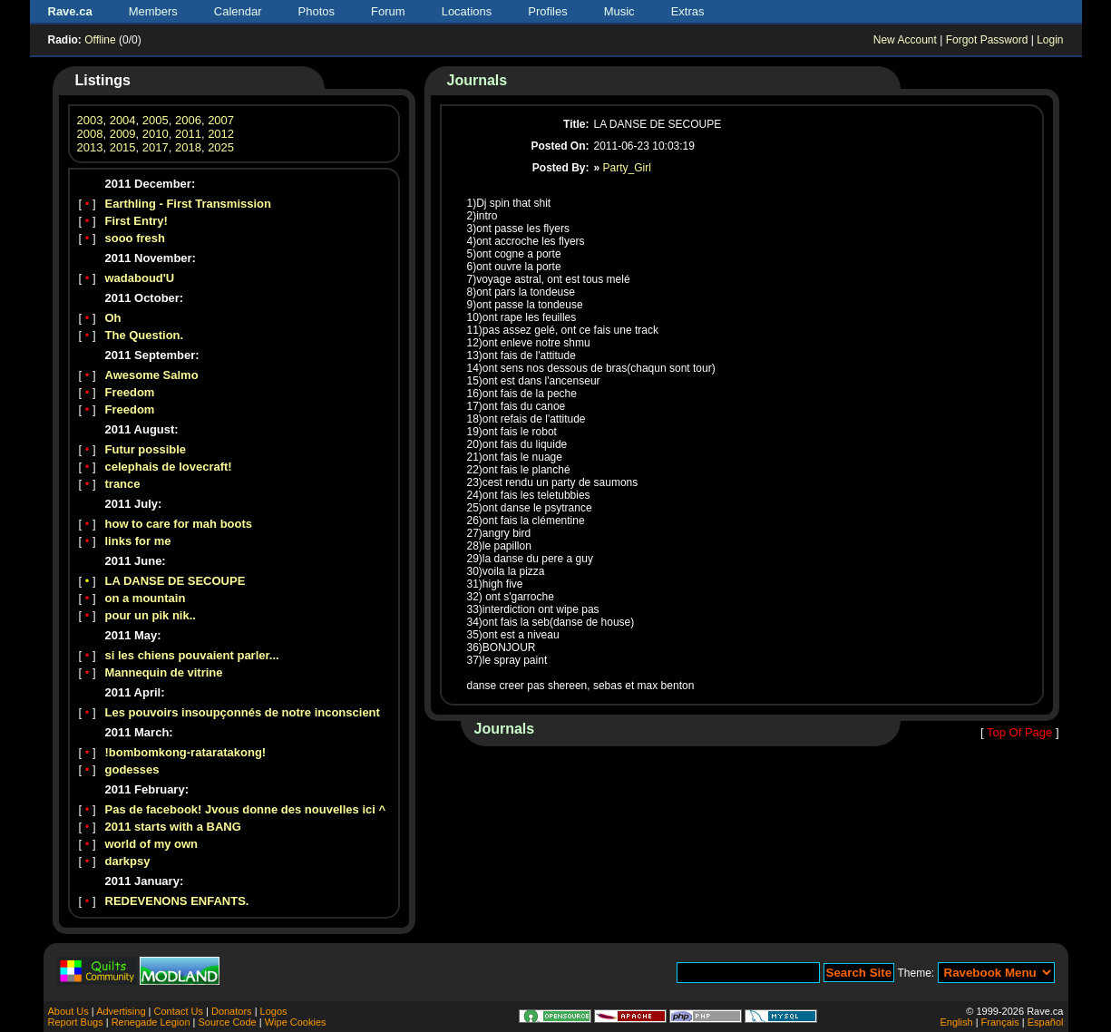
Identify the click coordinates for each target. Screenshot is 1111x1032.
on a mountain (145, 598)
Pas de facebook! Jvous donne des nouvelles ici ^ (245, 809)
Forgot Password (987, 40)
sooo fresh (135, 238)
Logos (273, 1011)
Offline (99, 40)
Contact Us (178, 1011)
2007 (221, 120)
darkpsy (128, 861)
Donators (231, 1011)
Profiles (547, 11)
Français (1000, 1022)
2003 (90, 120)
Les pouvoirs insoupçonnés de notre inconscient (242, 712)
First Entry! (136, 221)
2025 (221, 147)
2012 (221, 134)
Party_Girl (627, 167)
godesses (132, 769)
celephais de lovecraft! (168, 466)
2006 (188, 120)
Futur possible (146, 449)
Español (1046, 1022)
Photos (316, 11)
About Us (68, 1011)
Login (1050, 40)
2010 (155, 134)
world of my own (152, 844)
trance (123, 484)
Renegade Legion (151, 1022)
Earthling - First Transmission (188, 203)
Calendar (238, 11)
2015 (123, 147)
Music (619, 11)
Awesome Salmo (152, 375)
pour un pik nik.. (150, 615)
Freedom (130, 392)
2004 (123, 120)
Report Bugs (75, 1022)
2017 (155, 147)
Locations (467, 11)
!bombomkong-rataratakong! (186, 752)
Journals (477, 80)
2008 (90, 134)
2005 (155, 120)
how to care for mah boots (179, 524)
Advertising (120, 1011)
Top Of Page (1019, 732)
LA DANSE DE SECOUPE (175, 581)
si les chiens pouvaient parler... (192, 655)
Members (153, 11)
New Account (905, 40)
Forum (388, 11)
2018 (188, 147)
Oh (113, 318)
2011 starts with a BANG (173, 826)
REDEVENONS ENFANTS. (177, 901)
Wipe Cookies (295, 1022)
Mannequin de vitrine (164, 672)
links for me (138, 541)
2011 (188, 134)
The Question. (144, 335)
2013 (90, 147)
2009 (123, 134)
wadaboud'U (140, 278)
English (956, 1022)
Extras (688, 11)
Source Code (227, 1022)
